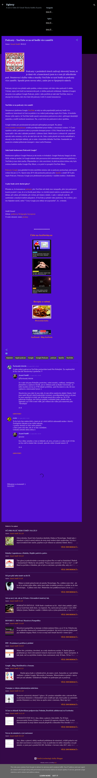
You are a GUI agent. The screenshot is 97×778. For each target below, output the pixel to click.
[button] (77, 46)
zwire (15, 424)
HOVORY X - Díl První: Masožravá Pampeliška (22, 627)
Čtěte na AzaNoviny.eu (41, 241)
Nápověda (71, 36)
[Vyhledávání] (94, 5)
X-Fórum (42, 18)
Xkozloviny (39, 29)
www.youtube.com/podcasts (15, 134)
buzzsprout (31, 220)
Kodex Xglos (56, 36)
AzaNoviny (29, 18)
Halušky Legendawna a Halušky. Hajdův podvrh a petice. (26, 559)
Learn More (45, 776)
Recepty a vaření (42, 308)
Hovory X (64, 29)
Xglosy (10, 4)
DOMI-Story (28, 36)
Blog (27, 29)
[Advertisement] (89, 70)
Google (30, 364)
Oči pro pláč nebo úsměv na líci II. (17, 582)
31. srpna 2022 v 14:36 (23, 424)
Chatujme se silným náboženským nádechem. (21, 694)
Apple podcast (20, 364)
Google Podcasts (42, 364)
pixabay (25, 223)
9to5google (22, 220)
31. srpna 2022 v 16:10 (35, 440)
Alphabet (9, 364)
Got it (55, 776)
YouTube (31, 117)
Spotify (58, 179)
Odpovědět (17, 420)
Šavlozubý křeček (19, 372)
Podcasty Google (11, 176)
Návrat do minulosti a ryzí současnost (19, 739)
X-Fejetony (13, 36)
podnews (14, 220)
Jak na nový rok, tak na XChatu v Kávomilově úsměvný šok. (27, 604)
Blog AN (55, 18)
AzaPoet (52, 29)
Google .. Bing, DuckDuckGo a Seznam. (19, 672)
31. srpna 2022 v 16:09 (35, 381)
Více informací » (69, 553)
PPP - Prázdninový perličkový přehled (19, 649)
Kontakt (42, 36)
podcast (53, 364)
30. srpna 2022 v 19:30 (33, 372)
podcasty (29, 195)
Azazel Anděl (24, 381)
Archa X (66, 18)
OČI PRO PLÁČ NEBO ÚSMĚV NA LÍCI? (21, 537)
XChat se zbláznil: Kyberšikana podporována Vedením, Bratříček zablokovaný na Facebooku (39, 717)
